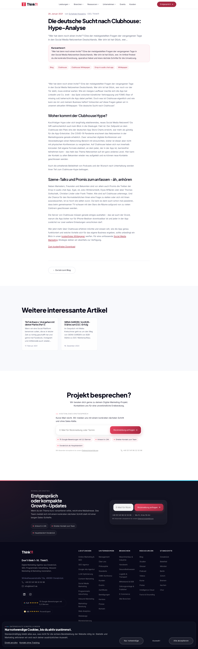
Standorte (103, 571)
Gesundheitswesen (127, 569)
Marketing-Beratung (82, 604)
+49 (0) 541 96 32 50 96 (131, 450)
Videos (142, 576)
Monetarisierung (85, 621)
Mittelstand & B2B (126, 582)
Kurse (142, 580)
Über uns (102, 562)
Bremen (163, 580)
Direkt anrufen (11, 643)
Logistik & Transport (123, 575)
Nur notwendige (131, 641)
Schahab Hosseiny (77, 14)
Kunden (132, 4)
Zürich (162, 576)
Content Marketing (86, 579)
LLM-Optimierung (85, 574)
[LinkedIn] (24, 594)
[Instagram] (30, 594)
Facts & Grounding (147, 594)
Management (104, 557)
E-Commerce (124, 594)
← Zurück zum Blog (62, 270)
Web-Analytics (84, 611)
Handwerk (123, 565)
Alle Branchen (125, 599)
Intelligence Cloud (147, 590)
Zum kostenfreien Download (61, 246)
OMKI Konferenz (105, 576)
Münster (163, 566)
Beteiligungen (104, 594)
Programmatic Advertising (84, 592)
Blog (141, 557)
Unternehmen (109, 4)
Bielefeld (163, 562)
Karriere (102, 599)
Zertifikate (103, 590)
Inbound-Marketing (86, 599)
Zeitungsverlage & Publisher (126, 587)
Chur (162, 590)
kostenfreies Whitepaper (73, 236)
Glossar (143, 566)
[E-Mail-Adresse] (123, 507)
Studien (143, 562)
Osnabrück (164, 557)
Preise (142, 585)
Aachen (163, 585)
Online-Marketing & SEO (86, 558)
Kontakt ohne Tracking (29, 643)
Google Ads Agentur (86, 569)
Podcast (143, 571)
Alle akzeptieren (181, 641)
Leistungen (64, 4)
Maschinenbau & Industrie (126, 558)
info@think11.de (29, 586)
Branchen (79, 4)
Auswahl (156, 641)
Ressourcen (93, 4)
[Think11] (31, 552)
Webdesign (82, 616)
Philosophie (103, 566)
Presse (101, 604)
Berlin (162, 571)
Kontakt (102, 609)
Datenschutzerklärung (90, 450)
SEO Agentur (83, 565)
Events (122, 4)
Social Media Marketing (83, 584)
